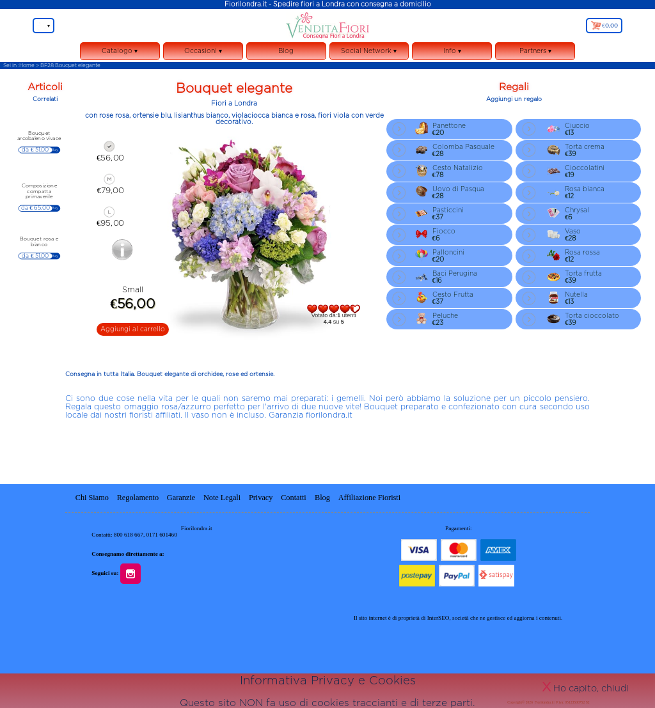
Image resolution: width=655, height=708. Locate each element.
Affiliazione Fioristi (369, 497)
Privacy (260, 497)
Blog (286, 50)
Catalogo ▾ (120, 53)
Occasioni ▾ (203, 53)
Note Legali (222, 497)
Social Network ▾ (369, 53)
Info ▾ (452, 53)
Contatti (294, 497)
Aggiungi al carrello (132, 329)
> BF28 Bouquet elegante (68, 65)
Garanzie (181, 497)
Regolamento (138, 497)
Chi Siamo (92, 497)
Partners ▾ (535, 50)
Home (27, 65)
